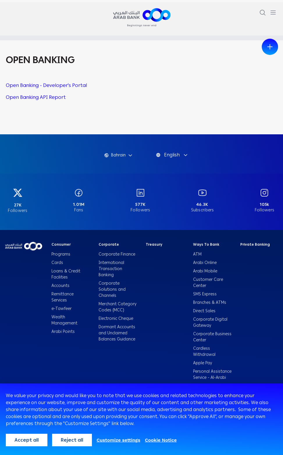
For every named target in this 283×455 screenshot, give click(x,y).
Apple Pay (202, 365)
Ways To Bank (206, 247)
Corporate (109, 247)
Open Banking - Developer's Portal (46, 85)
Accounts (61, 288)
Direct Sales (204, 313)
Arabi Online (205, 265)
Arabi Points (63, 333)
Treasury (154, 247)
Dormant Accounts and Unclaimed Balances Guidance (117, 335)
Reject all (72, 440)
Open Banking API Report (36, 97)
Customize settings (118, 440)
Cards (57, 265)
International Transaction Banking (111, 271)
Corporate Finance (117, 256)
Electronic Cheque (116, 320)
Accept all (27, 440)
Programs (61, 256)
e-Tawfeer (61, 310)
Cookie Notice (161, 440)
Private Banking (255, 247)
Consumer (61, 247)
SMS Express (205, 296)
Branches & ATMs (209, 304)
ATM (197, 256)
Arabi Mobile (205, 273)
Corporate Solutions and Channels (112, 291)
